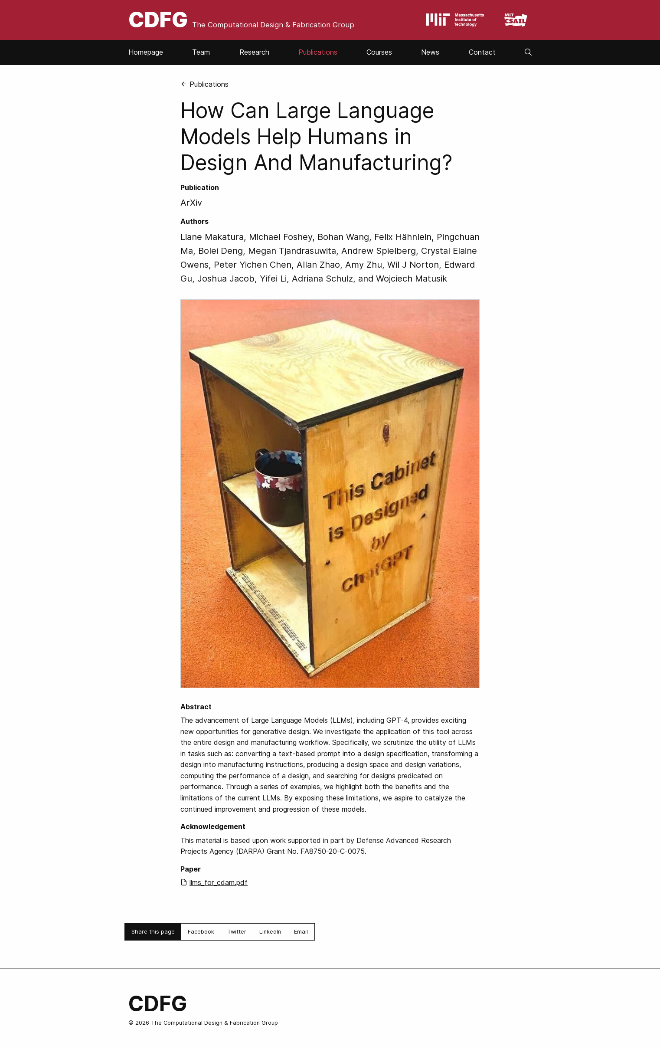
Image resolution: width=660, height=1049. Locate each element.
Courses (379, 52)
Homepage (145, 52)
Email (301, 931)
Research (254, 52)
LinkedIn (270, 931)
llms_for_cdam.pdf (219, 882)
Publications (317, 52)
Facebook (201, 931)
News (430, 52)
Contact (482, 52)
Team (201, 52)
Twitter (236, 931)
